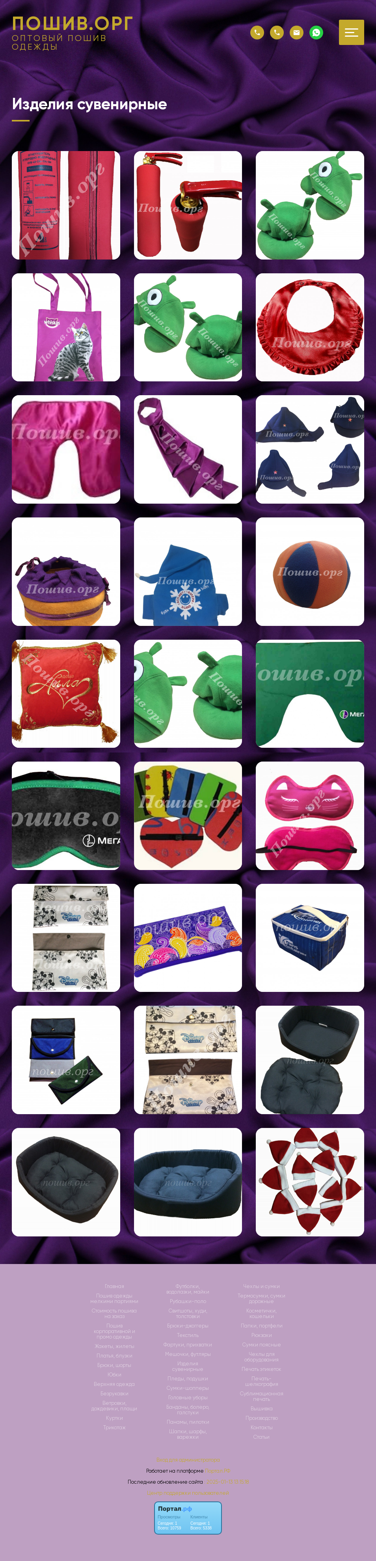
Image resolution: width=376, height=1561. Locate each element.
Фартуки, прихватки (188, 1345)
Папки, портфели (262, 1326)
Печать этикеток (261, 1369)
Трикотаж (114, 1427)
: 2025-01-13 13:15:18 (226, 1482)
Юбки (114, 1375)
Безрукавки (114, 1394)
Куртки (114, 1418)
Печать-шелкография (261, 1381)
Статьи (261, 1437)
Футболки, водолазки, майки (187, 1289)
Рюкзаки (261, 1335)
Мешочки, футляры (188, 1354)
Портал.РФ (217, 1471)
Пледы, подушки (188, 1379)
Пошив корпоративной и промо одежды (114, 1331)
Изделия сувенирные (187, 1366)
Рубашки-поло (188, 1301)
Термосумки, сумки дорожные (261, 1298)
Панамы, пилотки (188, 1422)
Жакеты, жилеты (114, 1346)
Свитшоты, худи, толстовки (188, 1313)
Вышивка (262, 1409)
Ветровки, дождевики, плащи (114, 1406)
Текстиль (188, 1335)
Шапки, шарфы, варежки (188, 1434)
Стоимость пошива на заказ (114, 1313)
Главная (114, 1286)
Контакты (262, 1427)
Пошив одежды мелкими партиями (114, 1298)
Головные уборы (188, 1397)
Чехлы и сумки (261, 1286)
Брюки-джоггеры (187, 1326)
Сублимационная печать (261, 1396)
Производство (262, 1418)
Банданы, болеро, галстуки (187, 1409)
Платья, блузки (114, 1356)
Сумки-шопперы (188, 1388)
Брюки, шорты (114, 1365)
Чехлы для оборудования (261, 1357)
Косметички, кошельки (261, 1313)
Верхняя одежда (114, 1384)
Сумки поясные (261, 1345)
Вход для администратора (188, 1460)
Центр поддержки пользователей (188, 1493)
